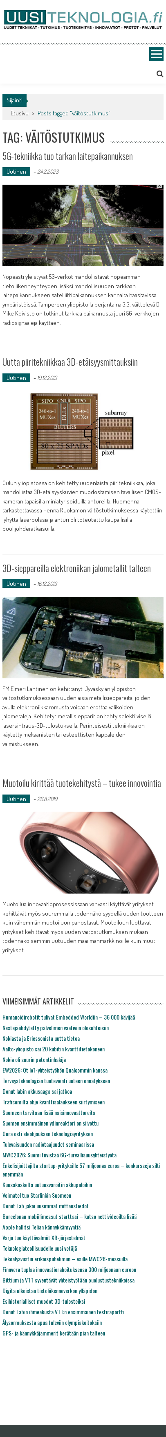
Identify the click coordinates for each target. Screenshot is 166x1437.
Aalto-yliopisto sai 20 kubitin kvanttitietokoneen (53, 1048)
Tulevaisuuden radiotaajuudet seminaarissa (48, 1144)
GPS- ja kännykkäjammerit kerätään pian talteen (53, 1333)
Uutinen (16, 171)
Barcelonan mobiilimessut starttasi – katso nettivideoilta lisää (69, 1216)
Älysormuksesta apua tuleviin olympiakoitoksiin (52, 1322)
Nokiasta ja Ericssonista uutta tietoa (41, 1038)
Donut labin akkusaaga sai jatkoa (37, 1091)
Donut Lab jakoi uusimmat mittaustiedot (45, 1205)
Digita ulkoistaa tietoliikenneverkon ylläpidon (49, 1290)
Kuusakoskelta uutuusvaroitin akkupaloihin (47, 1184)
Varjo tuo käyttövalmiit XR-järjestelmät (43, 1237)
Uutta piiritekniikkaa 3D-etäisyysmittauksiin (70, 361)
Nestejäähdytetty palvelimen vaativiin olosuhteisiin (55, 1027)
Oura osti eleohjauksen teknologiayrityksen (47, 1133)
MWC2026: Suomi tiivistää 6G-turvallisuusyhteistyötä (59, 1154)
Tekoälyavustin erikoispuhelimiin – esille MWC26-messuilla (65, 1258)
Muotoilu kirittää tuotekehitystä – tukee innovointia (81, 782)
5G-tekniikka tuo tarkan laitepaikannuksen (67, 155)
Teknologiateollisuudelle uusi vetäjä (39, 1248)
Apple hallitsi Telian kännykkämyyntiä (41, 1227)
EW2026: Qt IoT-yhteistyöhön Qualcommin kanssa (55, 1070)
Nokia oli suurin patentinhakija (34, 1059)
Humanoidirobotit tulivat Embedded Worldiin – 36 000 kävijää (68, 1017)
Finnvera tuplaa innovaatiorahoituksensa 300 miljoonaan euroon (69, 1269)
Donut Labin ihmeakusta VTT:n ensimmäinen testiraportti (63, 1311)
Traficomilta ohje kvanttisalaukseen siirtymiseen (53, 1101)
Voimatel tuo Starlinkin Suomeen (36, 1195)
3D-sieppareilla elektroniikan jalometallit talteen (76, 567)
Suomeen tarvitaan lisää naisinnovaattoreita (48, 1112)
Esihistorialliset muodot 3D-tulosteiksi (43, 1301)
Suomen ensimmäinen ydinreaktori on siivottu (50, 1123)
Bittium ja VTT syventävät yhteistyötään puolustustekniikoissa (68, 1280)
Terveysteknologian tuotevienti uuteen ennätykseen (56, 1080)
